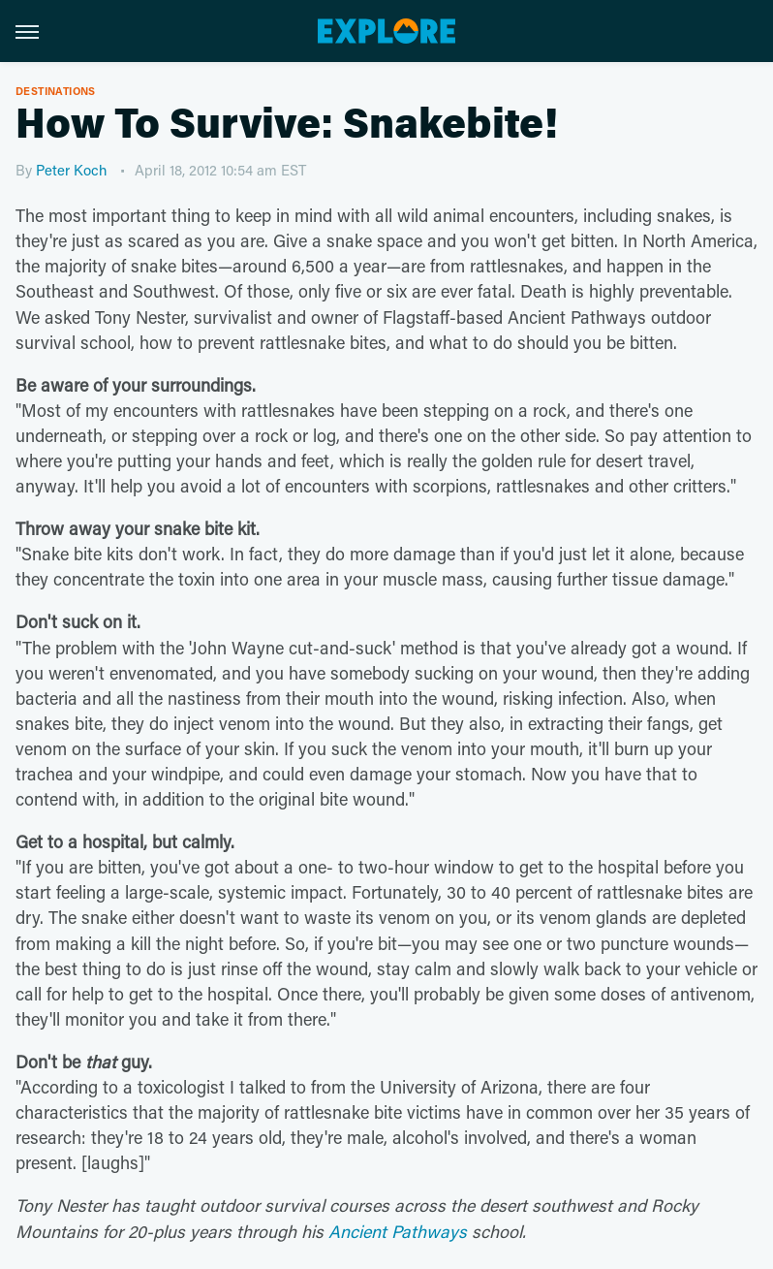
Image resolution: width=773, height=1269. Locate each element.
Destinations (55, 90)
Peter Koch (71, 169)
